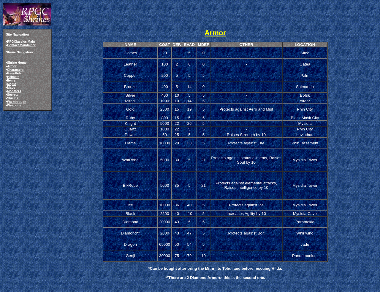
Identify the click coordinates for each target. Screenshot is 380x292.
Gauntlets (14, 73)
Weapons (14, 105)
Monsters (14, 91)
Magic (11, 84)
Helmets (13, 77)
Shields (12, 98)
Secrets (13, 94)
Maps (11, 87)
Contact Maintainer (21, 45)
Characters (15, 69)
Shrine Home (17, 62)
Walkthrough (16, 101)
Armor (12, 66)
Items (11, 80)
